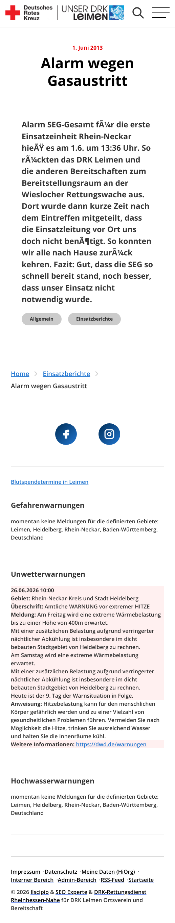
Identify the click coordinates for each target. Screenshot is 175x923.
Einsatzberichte (94, 319)
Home (20, 373)
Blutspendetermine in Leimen (49, 481)
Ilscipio (39, 892)
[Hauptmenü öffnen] (161, 12)
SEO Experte (71, 892)
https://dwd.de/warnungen (111, 744)
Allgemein (41, 319)
